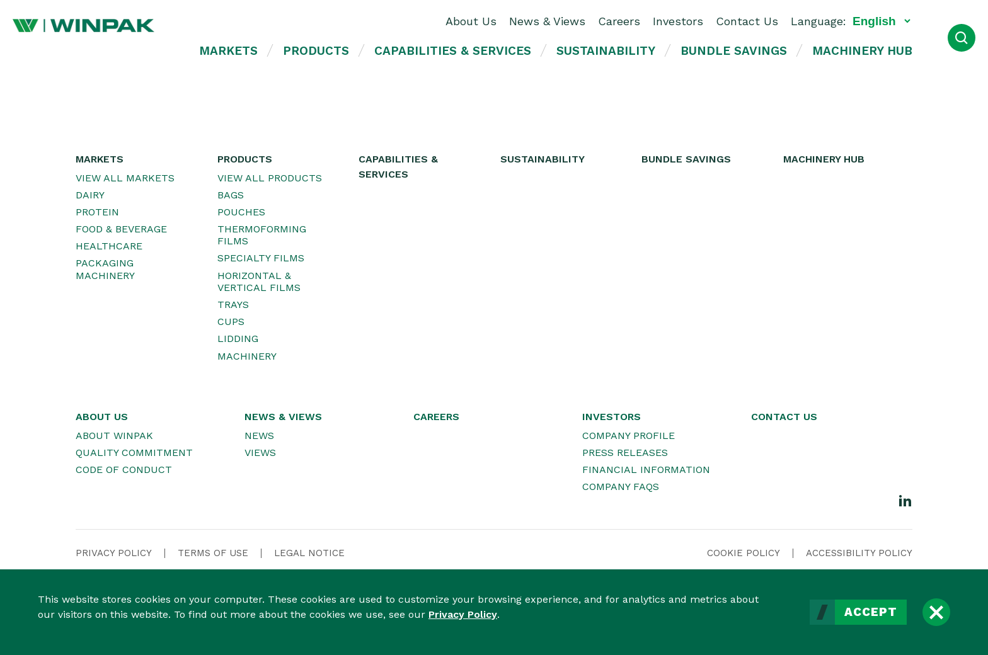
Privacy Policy (462, 614)
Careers (619, 21)
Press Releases (625, 452)
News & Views (547, 21)
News (259, 435)
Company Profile (628, 435)
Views (260, 452)
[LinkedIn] (905, 500)
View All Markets (125, 178)
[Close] (936, 612)
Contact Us (747, 21)
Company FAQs (620, 487)
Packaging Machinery (105, 269)
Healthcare (109, 246)
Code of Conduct (124, 470)
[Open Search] (961, 38)
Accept (870, 612)
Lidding (237, 339)
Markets (228, 50)
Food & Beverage (121, 229)
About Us (471, 21)
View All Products (269, 178)
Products (316, 50)
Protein (97, 212)
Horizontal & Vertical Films (259, 281)
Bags (230, 195)
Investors (678, 21)
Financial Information (646, 470)
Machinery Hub (862, 50)
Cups (230, 322)
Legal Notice (309, 553)
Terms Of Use (213, 553)
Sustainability (605, 50)
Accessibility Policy (859, 553)
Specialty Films (260, 258)
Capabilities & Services (452, 50)
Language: (818, 21)
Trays (233, 304)
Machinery (247, 356)
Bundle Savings (734, 50)
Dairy (90, 195)
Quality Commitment (134, 452)
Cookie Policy (743, 553)
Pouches (241, 212)
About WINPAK (114, 435)
